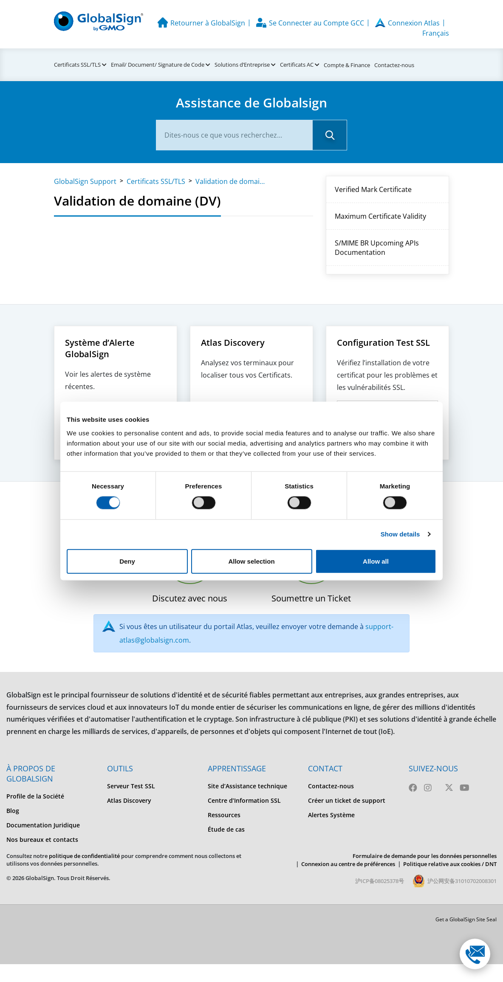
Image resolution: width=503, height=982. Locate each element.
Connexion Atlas (414, 23)
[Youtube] (464, 787)
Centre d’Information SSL (244, 800)
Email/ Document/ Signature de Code (157, 64)
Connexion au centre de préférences (348, 864)
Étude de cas (226, 829)
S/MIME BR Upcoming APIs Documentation (377, 247)
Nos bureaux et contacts (42, 839)
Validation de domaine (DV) (231, 181)
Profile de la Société (35, 796)
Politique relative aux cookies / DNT (450, 864)
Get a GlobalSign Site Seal (466, 919)
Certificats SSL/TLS (77, 64)
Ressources (224, 815)
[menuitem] (50, 796)
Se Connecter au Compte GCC (316, 23)
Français (435, 33)
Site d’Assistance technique (247, 786)
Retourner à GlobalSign (207, 23)
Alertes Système (331, 815)
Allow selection (251, 560)
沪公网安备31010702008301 (462, 881)
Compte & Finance (347, 65)
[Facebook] (413, 787)
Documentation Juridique (43, 825)
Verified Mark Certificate (373, 189)
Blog (12, 811)
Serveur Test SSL (131, 786)
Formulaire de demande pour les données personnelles (425, 856)
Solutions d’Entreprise (242, 64)
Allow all (376, 560)
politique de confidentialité (84, 856)
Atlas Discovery (129, 800)
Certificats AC (297, 64)
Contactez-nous (394, 65)
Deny (127, 560)
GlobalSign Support (85, 181)
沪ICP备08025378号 (379, 881)
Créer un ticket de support (346, 800)
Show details (400, 534)
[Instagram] (428, 787)
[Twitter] (449, 787)
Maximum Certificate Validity (380, 216)
